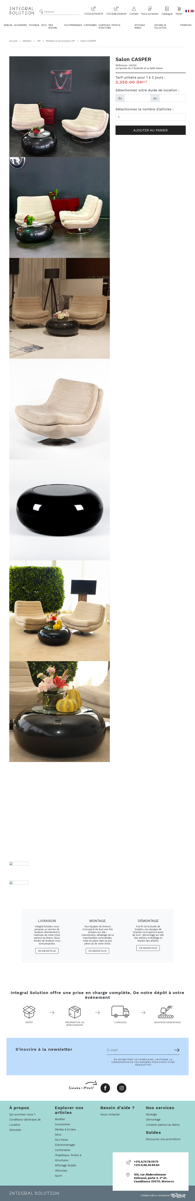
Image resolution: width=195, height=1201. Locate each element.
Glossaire (15, 1130)
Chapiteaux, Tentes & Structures (109, 26)
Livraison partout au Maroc (163, 1124)
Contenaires (90, 25)
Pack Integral (52, 26)
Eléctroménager (65, 1145)
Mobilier (8, 25)
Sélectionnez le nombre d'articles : (144, 109)
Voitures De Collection (160, 26)
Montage (151, 1114)
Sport (58, 1175)
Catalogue (167, 10)
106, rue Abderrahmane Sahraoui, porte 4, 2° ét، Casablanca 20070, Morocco (154, 1178)
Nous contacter (149, 10)
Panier (179, 10)
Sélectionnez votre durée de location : (147, 90)
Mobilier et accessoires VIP (60, 41)
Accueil (13, 41)
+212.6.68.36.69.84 (116, 10)
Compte (133, 10)
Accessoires (20, 25)
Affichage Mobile (139, 26)
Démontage (153, 1119)
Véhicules (61, 1170)
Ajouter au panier (150, 130)
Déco (43, 25)
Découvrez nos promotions (163, 1139)
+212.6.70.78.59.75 (93, 10)
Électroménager (73, 25)
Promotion (185, 25)
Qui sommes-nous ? (22, 1114)
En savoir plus (47, 951)
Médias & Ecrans (65, 1129)
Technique (34, 25)
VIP (39, 41)
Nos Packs (61, 1139)
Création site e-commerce (163, 1195)
